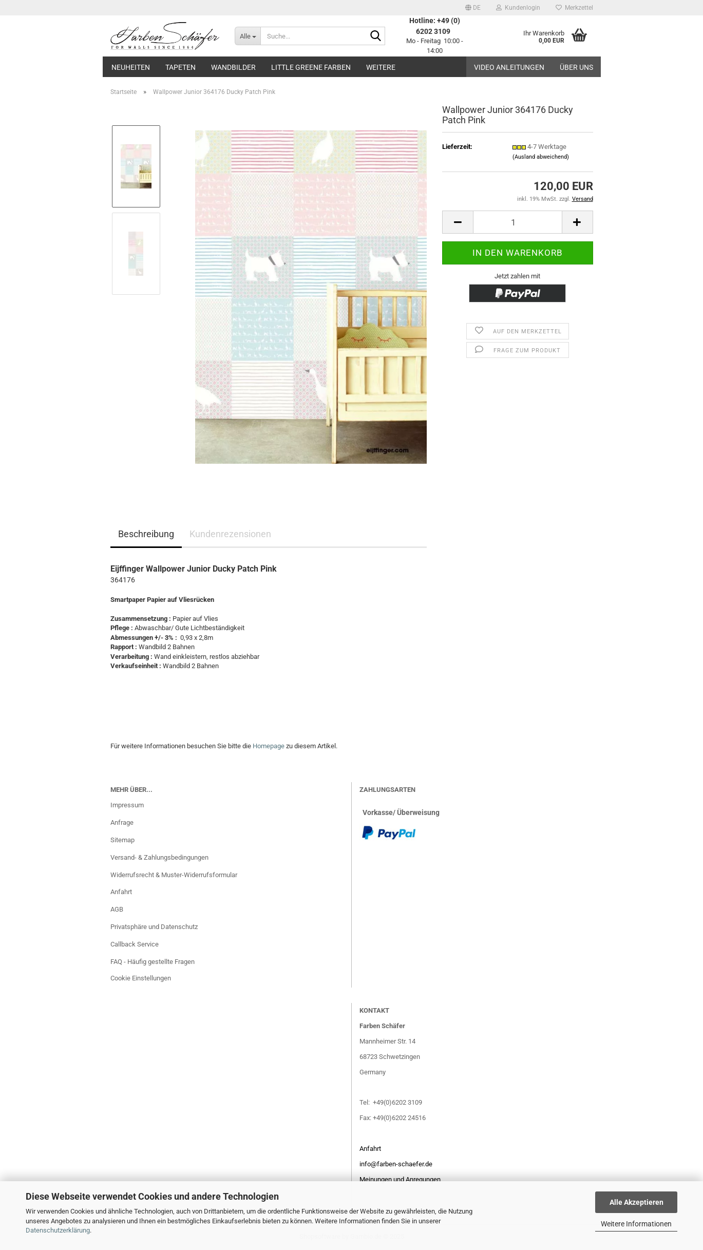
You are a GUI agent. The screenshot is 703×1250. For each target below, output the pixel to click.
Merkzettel (574, 7)
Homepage (268, 746)
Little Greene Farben (311, 67)
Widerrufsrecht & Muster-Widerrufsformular (173, 875)
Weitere (380, 67)
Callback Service (134, 944)
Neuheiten (130, 67)
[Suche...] (247, 36)
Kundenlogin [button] (518, 7)
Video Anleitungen (509, 67)
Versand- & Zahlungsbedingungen (159, 857)
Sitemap (122, 840)
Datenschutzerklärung (58, 1230)
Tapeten (180, 67)
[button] (473, 7)
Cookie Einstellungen (140, 978)
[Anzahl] (517, 222)
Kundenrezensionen (230, 533)
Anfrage (122, 822)
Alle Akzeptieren (636, 1202)
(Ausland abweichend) (540, 157)
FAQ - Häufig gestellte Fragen (152, 961)
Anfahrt (121, 892)
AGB (116, 909)
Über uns (576, 67)
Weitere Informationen (636, 1224)
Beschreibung (146, 533)
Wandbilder (233, 67)
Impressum (127, 805)
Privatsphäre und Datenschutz (154, 927)
